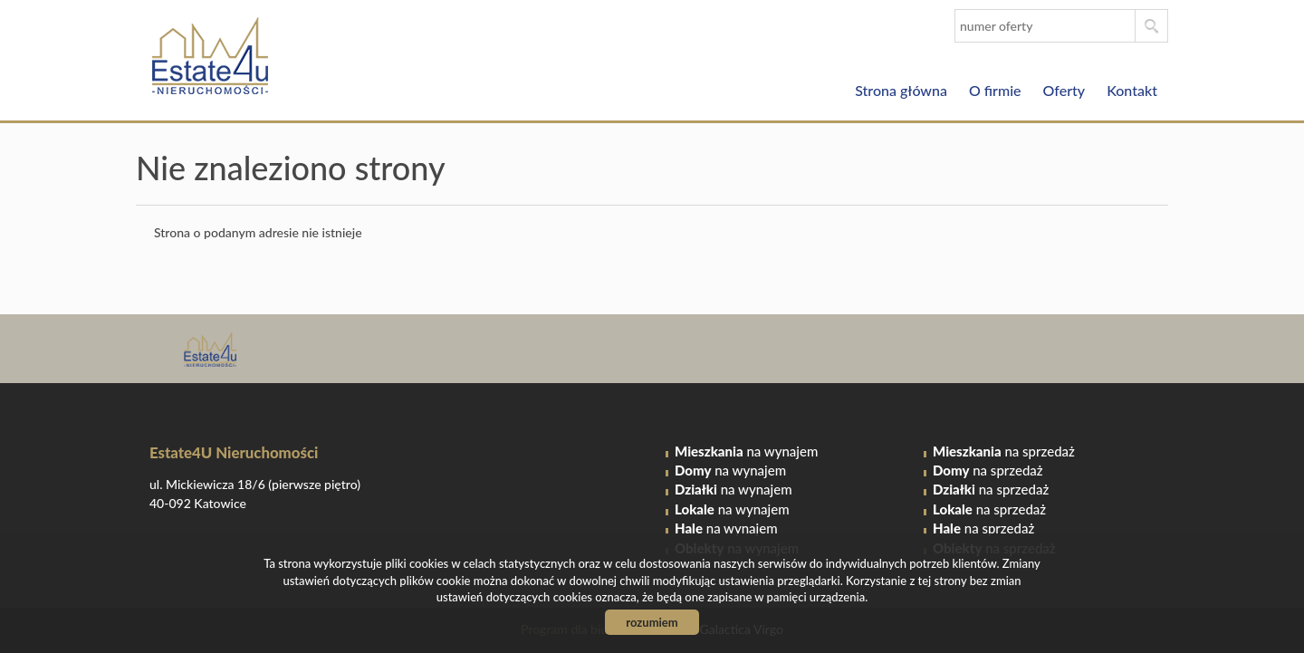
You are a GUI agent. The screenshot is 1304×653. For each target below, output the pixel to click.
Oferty (1064, 90)
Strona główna (901, 90)
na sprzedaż (1004, 451)
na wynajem (746, 451)
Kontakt (1132, 90)
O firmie (995, 90)
